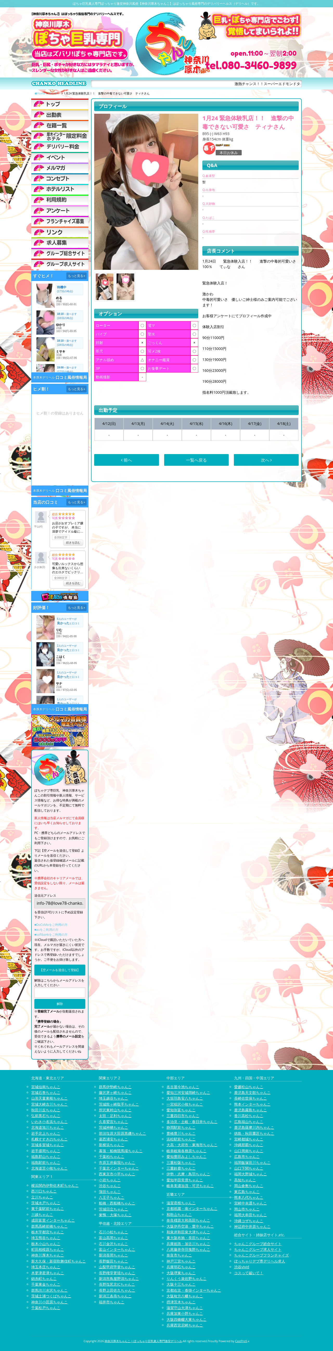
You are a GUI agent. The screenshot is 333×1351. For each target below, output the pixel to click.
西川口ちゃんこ (44, 1191)
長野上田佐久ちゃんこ (117, 1290)
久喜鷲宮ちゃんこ (113, 1121)
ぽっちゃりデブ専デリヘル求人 (259, 1261)
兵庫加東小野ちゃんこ (184, 1313)
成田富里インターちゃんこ (53, 1220)
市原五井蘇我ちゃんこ (117, 1162)
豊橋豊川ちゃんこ (181, 1133)
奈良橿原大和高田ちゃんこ (188, 1220)
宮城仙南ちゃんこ (45, 1086)
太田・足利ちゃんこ (115, 1115)
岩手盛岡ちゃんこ (45, 1150)
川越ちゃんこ (42, 1214)
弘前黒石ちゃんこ (45, 1115)
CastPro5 (241, 1341)
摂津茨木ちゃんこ (181, 1301)
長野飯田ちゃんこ (113, 1261)
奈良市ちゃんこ (179, 1255)
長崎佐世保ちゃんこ (250, 1098)
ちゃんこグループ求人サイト (257, 1249)
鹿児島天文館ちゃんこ (252, 1092)
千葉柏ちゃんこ (111, 1156)
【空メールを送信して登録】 (60, 970)
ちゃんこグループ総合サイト (257, 1243)
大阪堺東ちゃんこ (181, 1272)
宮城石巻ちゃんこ (45, 1092)
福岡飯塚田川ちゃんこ (252, 1162)
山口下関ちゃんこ (248, 1168)
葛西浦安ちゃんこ (113, 1139)
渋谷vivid (241, 1266)
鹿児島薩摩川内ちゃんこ (254, 1127)
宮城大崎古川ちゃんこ (49, 1104)
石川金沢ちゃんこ (113, 1243)
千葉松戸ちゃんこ (45, 1307)
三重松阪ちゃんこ (181, 1162)
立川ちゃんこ (42, 1197)
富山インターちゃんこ (117, 1249)
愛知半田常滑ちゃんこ (184, 1179)
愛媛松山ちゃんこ (248, 1086)
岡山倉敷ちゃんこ (248, 1185)
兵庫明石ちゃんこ (181, 1266)
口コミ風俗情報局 (71, 377)
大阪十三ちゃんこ (181, 1284)
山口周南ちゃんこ (248, 1150)
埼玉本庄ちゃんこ (45, 1266)
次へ (266, 460)
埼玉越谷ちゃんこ (113, 1098)
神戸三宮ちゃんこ (181, 1261)
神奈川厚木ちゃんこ (47, 1255)
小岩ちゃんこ (110, 1179)
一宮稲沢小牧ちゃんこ (184, 1104)
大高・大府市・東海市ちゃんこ (191, 1144)
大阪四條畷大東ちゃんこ (186, 1319)
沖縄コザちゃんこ (248, 1220)
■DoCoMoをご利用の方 (51, 924)
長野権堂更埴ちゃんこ (117, 1272)
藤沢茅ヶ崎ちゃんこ (115, 1092)
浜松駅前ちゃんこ (181, 1139)
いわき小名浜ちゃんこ (49, 1121)
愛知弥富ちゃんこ (181, 1109)
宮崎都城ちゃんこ (248, 1139)
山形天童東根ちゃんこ (49, 1098)
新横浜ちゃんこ (111, 1144)
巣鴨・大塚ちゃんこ (115, 1214)
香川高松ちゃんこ (248, 1115)
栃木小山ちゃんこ (45, 1243)
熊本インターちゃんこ (252, 1104)
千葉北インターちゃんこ (119, 1168)
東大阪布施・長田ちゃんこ (188, 1237)
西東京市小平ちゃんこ (117, 1173)
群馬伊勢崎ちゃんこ (115, 1086)
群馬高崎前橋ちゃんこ (49, 1226)
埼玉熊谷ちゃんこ (45, 1237)
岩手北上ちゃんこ (45, 1133)
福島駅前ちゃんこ (45, 1162)
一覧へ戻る (196, 460)
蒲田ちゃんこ (110, 1191)
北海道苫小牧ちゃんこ (49, 1168)
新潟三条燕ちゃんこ (115, 1295)
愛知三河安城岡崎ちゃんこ (188, 1092)
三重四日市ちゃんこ (182, 1115)
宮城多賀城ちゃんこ (47, 1144)
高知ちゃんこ (245, 1179)
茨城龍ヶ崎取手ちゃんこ (119, 1104)
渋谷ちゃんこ (110, 1185)
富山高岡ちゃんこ (113, 1237)
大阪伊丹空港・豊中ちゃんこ (190, 1226)
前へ (126, 460)
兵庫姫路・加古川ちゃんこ (188, 1243)
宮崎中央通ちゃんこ (250, 1203)
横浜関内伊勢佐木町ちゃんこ (55, 1185)
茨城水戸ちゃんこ (45, 1202)
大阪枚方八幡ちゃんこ (184, 1295)
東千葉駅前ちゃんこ (47, 1208)
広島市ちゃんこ (247, 1156)
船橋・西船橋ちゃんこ (117, 1203)
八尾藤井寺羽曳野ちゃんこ (188, 1249)
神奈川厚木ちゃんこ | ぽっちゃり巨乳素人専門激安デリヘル (143, 1341)
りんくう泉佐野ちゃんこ (186, 1278)
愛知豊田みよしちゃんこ (186, 1156)
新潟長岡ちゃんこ (113, 1255)
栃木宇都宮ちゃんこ (47, 1231)
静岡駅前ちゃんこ (181, 1127)
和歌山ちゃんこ (179, 1214)
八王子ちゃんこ (111, 1197)
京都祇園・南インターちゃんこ (191, 1208)
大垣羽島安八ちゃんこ (184, 1098)
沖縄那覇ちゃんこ (248, 1144)
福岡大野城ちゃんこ (250, 1173)
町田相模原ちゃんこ (47, 1249)
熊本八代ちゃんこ (248, 1197)
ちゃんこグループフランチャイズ (261, 1255)
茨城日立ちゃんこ (113, 1209)
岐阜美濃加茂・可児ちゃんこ (190, 1185)
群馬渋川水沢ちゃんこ (49, 1290)
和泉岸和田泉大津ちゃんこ (188, 1231)
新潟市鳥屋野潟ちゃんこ (119, 1278)
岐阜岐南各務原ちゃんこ (186, 1150)
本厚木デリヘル (44, 377)
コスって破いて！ (248, 1272)
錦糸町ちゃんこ (44, 1278)
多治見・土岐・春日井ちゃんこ (191, 1121)
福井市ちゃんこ (111, 1301)
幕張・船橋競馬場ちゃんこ (121, 1150)
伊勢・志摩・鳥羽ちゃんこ (188, 1173)
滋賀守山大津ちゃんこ (184, 1307)
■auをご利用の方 (46, 929)
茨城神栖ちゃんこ (113, 1127)
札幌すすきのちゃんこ (49, 1139)
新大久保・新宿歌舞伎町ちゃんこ (58, 1261)
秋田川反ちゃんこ (45, 1109)
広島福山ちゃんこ (248, 1121)
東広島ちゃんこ (247, 1191)
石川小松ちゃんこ (113, 1231)
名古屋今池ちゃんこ (182, 1086)
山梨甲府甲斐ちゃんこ (117, 1266)
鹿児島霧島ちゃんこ (250, 1109)
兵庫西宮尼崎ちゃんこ (184, 1325)
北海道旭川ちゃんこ (47, 1127)
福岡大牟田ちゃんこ (250, 1214)
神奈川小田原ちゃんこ (49, 1301)
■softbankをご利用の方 (51, 934)
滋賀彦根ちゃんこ (181, 1202)
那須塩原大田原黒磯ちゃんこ (122, 1133)
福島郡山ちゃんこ (45, 1156)
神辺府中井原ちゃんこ (252, 1226)
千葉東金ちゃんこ (45, 1284)
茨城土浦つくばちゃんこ (51, 1295)
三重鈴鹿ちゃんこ (181, 1168)
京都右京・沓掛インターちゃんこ (193, 1290)
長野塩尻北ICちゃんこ (117, 1284)
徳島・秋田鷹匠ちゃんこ (254, 1133)
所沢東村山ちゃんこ (115, 1109)
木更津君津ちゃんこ (47, 1272)
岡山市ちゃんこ (247, 1209)
